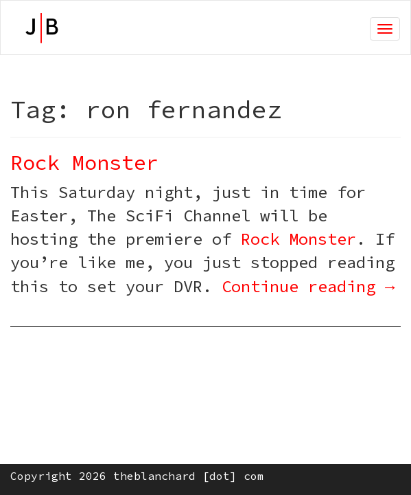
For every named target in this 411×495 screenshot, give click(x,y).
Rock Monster (84, 162)
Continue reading (308, 286)
